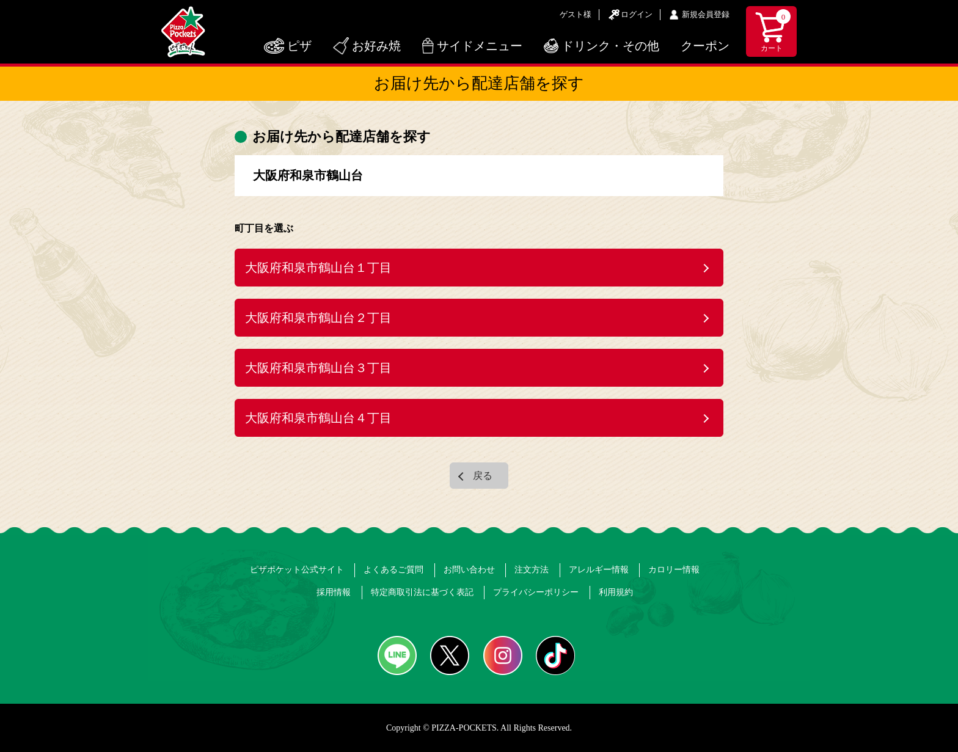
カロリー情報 (674, 569)
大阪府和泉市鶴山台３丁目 (318, 367)
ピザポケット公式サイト (297, 569)
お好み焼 (376, 46)
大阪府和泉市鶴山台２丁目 (318, 317)
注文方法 (531, 569)
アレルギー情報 (599, 569)
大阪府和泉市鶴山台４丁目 (318, 418)
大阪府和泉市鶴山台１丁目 (318, 267)
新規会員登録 (705, 14)
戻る (482, 475)
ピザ (299, 46)
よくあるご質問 (393, 569)
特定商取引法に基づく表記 (422, 592)
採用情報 (333, 592)
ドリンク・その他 (610, 46)
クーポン (705, 46)
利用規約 (616, 592)
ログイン (637, 14)
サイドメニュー (479, 46)
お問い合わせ (469, 569)
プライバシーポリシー (536, 592)
